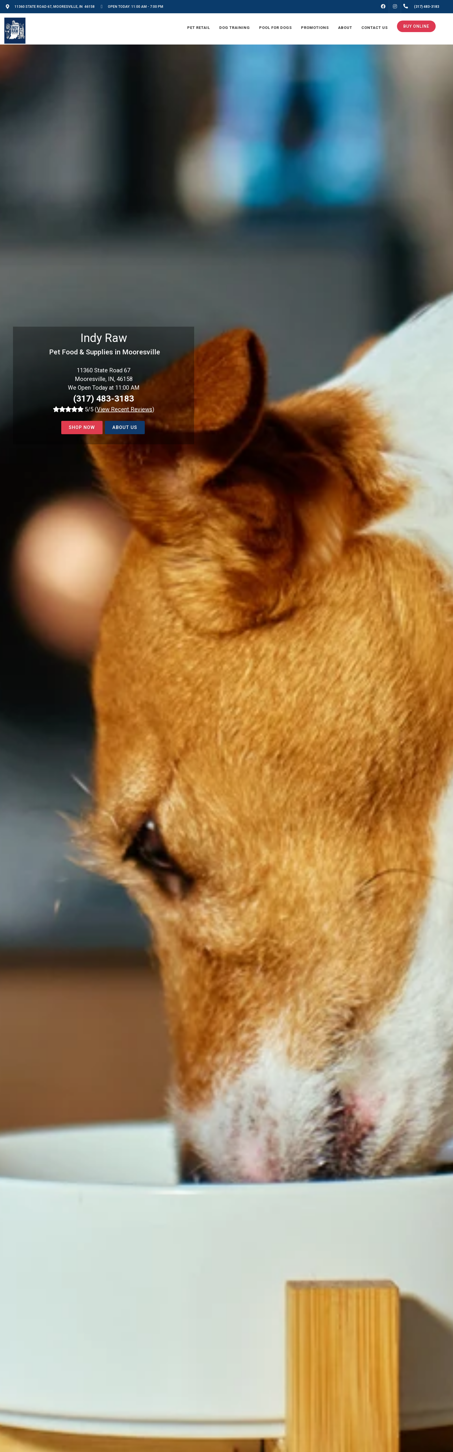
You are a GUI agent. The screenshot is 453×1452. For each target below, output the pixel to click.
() (124, 409)
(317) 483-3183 (103, 398)
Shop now (82, 427)
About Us (124, 427)
